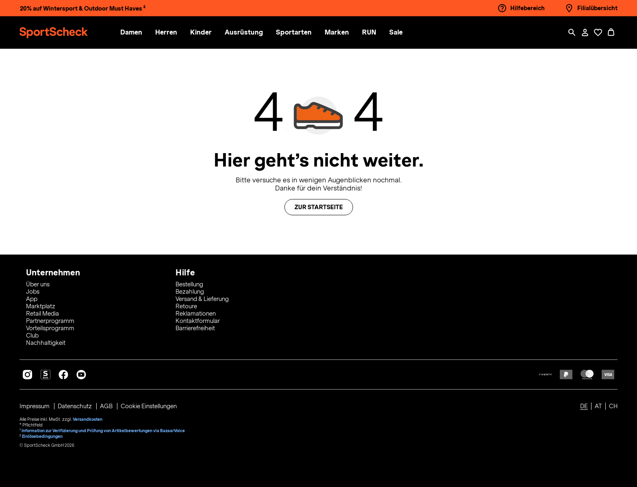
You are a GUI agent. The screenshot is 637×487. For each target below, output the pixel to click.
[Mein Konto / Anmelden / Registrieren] (585, 32)
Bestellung (189, 284)
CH (613, 406)
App (31, 299)
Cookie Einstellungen (149, 406)
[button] (131, 33)
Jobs (32, 291)
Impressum (35, 406)
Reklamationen (196, 313)
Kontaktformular (198, 321)
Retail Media (42, 313)
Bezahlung (190, 291)
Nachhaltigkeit (45, 343)
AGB (107, 406)
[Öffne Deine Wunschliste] (598, 32)
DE (584, 406)
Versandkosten (87, 419)
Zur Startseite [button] (319, 207)
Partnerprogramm (50, 321)
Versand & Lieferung (202, 299)
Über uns (38, 284)
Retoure (186, 306)
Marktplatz (40, 306)
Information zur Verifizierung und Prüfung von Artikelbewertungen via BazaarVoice (103, 430)
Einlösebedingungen (42, 436)
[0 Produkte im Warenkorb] (611, 32)
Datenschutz (75, 406)
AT (598, 406)
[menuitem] (137, 33)
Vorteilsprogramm (50, 328)
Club (32, 335)
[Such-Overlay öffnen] (572, 32)
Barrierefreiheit (195, 328)
